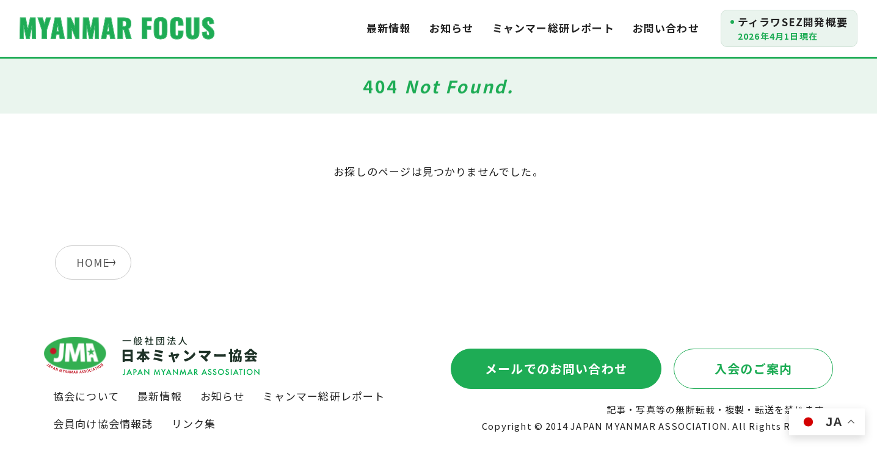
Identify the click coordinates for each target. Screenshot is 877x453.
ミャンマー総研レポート (553, 27)
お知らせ (451, 27)
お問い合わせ (666, 27)
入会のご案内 (753, 368)
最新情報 (388, 27)
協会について (86, 396)
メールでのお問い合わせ (556, 368)
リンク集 (194, 423)
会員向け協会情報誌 (103, 423)
